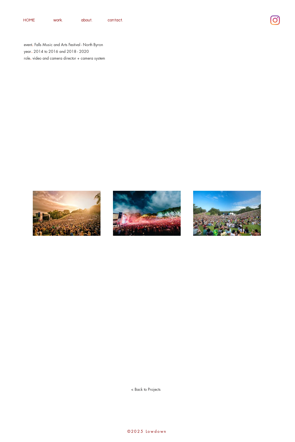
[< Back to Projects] (146, 389)
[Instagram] (275, 20)
